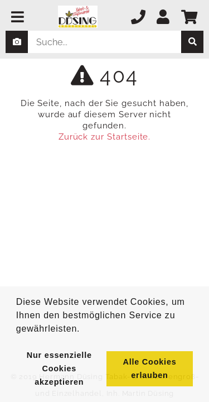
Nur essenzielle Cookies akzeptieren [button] (59, 368)
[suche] (192, 42)
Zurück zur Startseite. (105, 137)
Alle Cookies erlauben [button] (149, 368)
